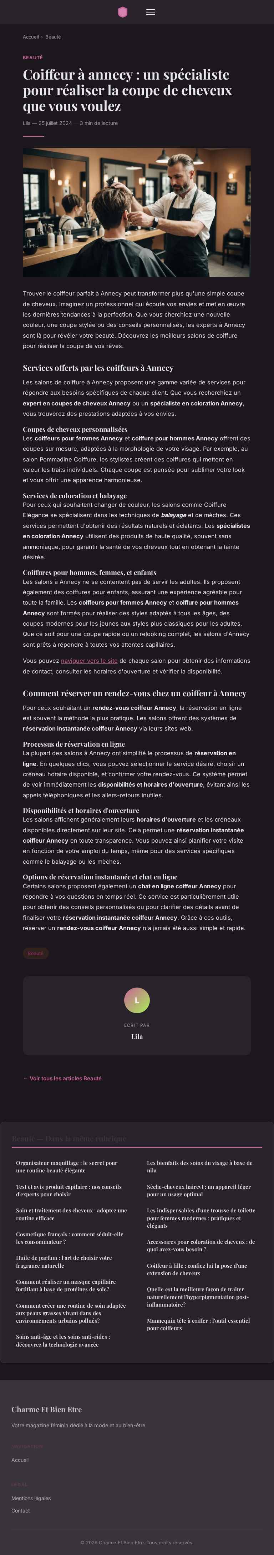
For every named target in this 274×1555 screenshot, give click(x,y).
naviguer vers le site (89, 660)
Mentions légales (31, 1498)
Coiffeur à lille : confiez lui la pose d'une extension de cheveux (197, 1269)
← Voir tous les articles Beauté (62, 1078)
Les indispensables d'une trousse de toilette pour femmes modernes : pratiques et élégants (201, 1218)
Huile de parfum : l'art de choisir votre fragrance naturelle (64, 1261)
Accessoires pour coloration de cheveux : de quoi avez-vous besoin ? (201, 1245)
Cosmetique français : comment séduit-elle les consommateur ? (69, 1238)
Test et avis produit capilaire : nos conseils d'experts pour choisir (69, 1190)
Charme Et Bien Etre (46, 1409)
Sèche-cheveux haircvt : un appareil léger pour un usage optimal (199, 1190)
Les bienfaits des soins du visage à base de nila (200, 1166)
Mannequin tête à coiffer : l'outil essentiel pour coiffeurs (198, 1324)
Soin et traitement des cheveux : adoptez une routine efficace (71, 1214)
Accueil (31, 37)
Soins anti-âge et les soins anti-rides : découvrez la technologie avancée (63, 1340)
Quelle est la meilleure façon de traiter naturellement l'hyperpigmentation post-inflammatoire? (198, 1297)
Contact (20, 1511)
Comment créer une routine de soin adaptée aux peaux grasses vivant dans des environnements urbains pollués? (71, 1313)
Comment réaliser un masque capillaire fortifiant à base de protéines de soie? (66, 1285)
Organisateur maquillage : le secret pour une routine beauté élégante (66, 1166)
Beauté (53, 37)
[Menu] (150, 12)
